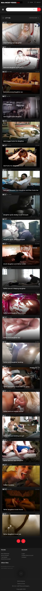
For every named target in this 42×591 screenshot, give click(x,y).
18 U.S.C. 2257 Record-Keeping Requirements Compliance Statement (21, 586)
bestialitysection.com (7, 566)
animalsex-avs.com (7, 568)
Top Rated (4, 557)
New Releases (5, 553)
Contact (24, 557)
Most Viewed (5, 555)
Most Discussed (5, 559)
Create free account (27, 555)
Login (23, 553)
